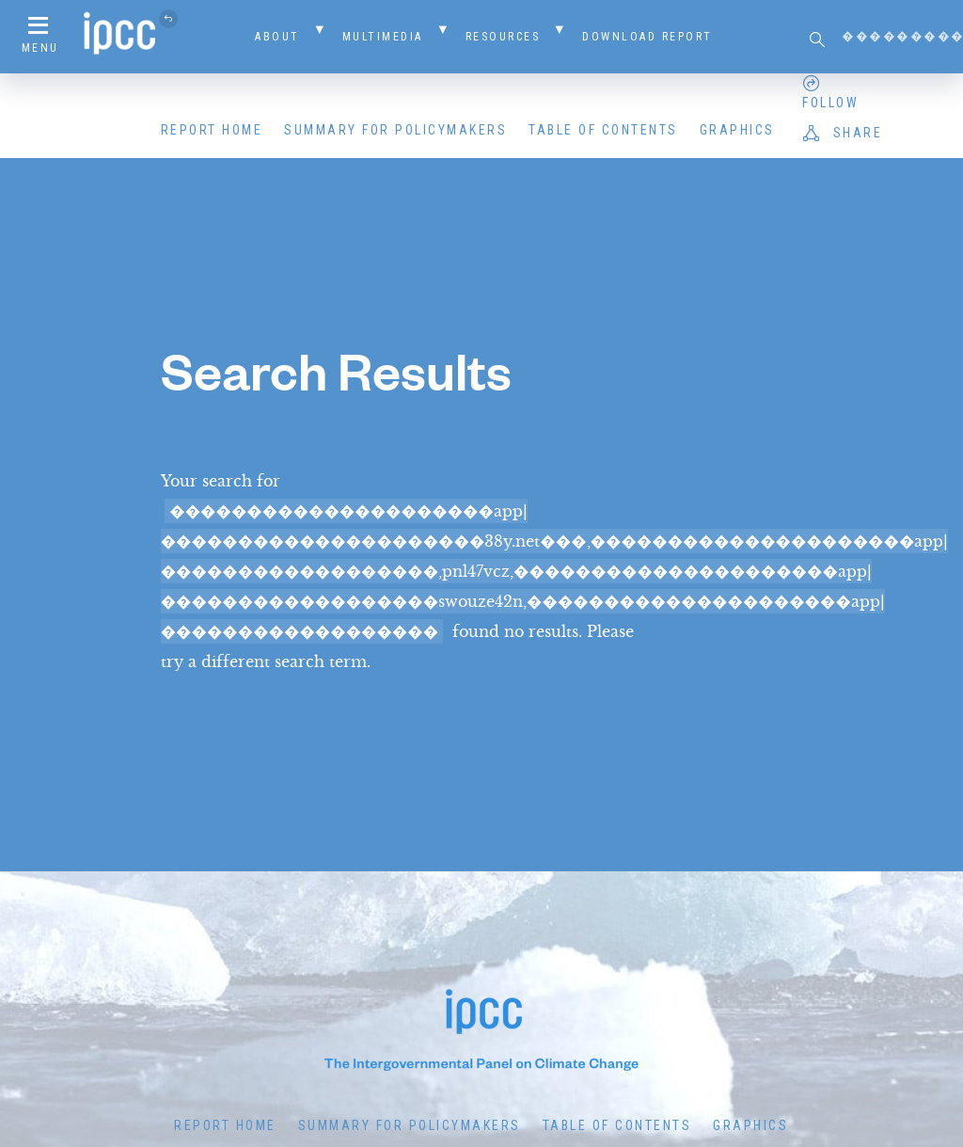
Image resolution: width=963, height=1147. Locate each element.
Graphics (737, 129)
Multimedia (382, 36)
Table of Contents (603, 129)
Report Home (212, 129)
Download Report (647, 36)
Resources (503, 36)
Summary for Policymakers (395, 129)
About (277, 36)
